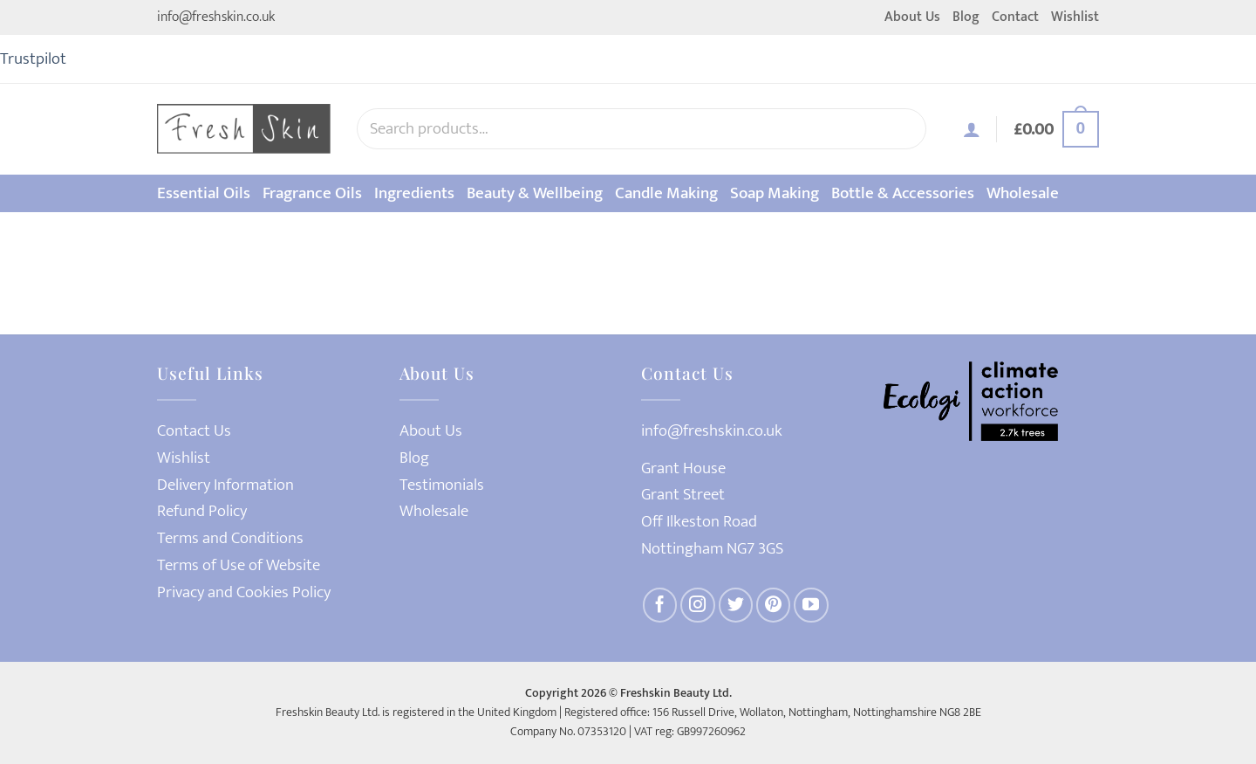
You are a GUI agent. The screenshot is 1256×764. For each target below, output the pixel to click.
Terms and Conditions (230, 538)
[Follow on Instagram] (697, 605)
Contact (1015, 17)
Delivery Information (225, 485)
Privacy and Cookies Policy (244, 592)
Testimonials (441, 485)
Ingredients (414, 193)
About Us (912, 17)
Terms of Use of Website (238, 565)
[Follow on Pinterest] (773, 605)
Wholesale (1022, 193)
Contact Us (194, 430)
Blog (966, 17)
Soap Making (774, 193)
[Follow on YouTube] (811, 605)
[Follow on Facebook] (660, 605)
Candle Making (666, 193)
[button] (971, 129)
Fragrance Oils (312, 193)
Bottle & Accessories (902, 193)
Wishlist (1075, 17)
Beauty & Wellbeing (535, 193)
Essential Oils (203, 193)
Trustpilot (33, 58)
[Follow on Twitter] (736, 605)
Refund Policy (202, 511)
